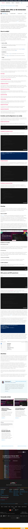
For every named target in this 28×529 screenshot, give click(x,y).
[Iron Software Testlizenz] (22, 528)
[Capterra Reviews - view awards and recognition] (16, 510)
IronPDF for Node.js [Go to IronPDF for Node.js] (3, 503)
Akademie (16, 506)
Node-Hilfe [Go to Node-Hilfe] (13, 503)
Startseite (3, 2)
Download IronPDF (12, 13)
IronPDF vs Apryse (15, 494)
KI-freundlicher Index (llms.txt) (4, 495)
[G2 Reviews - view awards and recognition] (11, 510)
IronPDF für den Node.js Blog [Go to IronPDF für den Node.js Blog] (8, 503)
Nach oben (25, 503)
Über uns (2, 506)
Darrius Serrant (4, 13)
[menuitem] (7, 0)
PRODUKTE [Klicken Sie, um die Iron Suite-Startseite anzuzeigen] (7, 0)
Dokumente (18, 2)
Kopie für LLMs (19, 13)
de (26, 0)
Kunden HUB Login (24, 506)
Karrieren (12, 506)
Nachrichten (5, 506)
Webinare (19, 506)
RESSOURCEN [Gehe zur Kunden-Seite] (19, 0)
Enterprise (21, 494)
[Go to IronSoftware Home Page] (2, 0)
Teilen (25, 13)
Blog (1, 494)
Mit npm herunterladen (3, 498)
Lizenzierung (8, 2)
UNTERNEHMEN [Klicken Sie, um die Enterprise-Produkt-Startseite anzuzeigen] (11, 0)
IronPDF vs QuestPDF (16, 495)
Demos (13, 2)
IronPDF (3, 215)
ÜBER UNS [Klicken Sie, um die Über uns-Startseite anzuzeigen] (23, 0)
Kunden (9, 506)
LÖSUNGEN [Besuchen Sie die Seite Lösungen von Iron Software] (15, 0)
